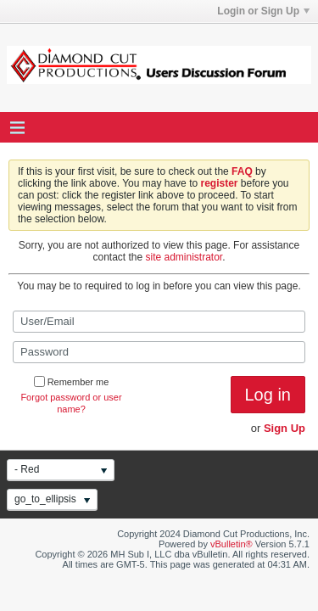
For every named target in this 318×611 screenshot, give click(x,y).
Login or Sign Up (263, 11)
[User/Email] (159, 322)
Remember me (71, 382)
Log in (268, 394)
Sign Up (284, 428)
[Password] (159, 352)
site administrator (184, 257)
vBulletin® (231, 544)
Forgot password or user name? (70, 403)
